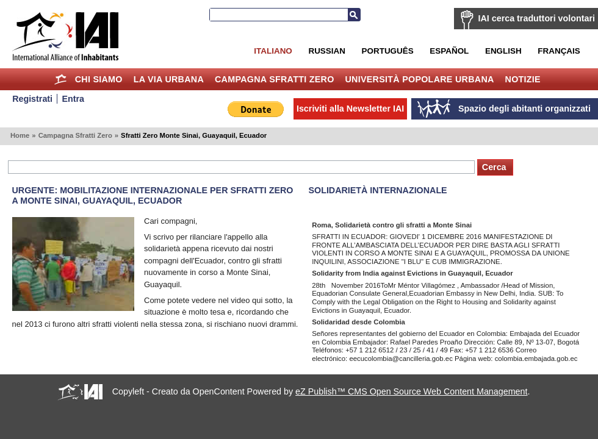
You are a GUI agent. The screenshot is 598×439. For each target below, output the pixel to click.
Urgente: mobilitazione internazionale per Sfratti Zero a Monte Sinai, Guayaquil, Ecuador (153, 195)
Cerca (354, 15)
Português (388, 50)
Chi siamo (99, 79)
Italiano (273, 50)
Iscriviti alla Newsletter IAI (350, 108)
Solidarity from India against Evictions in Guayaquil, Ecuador (412, 273)
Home (60, 79)
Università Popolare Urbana (419, 79)
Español (449, 50)
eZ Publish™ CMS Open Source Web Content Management (411, 391)
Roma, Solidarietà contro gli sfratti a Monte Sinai (392, 225)
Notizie (523, 79)
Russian (326, 50)
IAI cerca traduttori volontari (536, 18)
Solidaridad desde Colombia (358, 322)
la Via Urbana (169, 79)
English (503, 50)
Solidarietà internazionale (378, 190)
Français (559, 50)
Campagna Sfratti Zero (274, 79)
